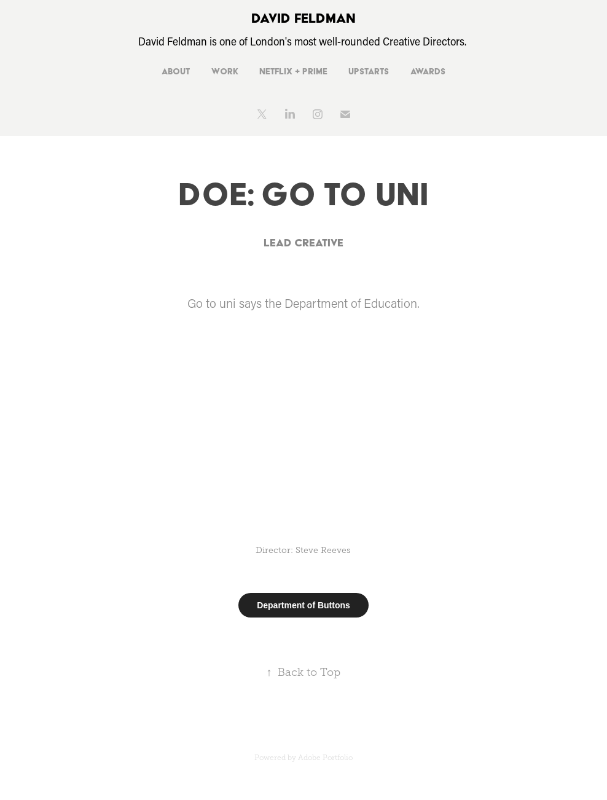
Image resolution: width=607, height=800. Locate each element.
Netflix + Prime (293, 71)
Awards (427, 71)
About (176, 71)
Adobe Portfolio (325, 757)
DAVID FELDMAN (303, 18)
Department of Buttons (303, 605)
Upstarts (368, 71)
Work (224, 71)
